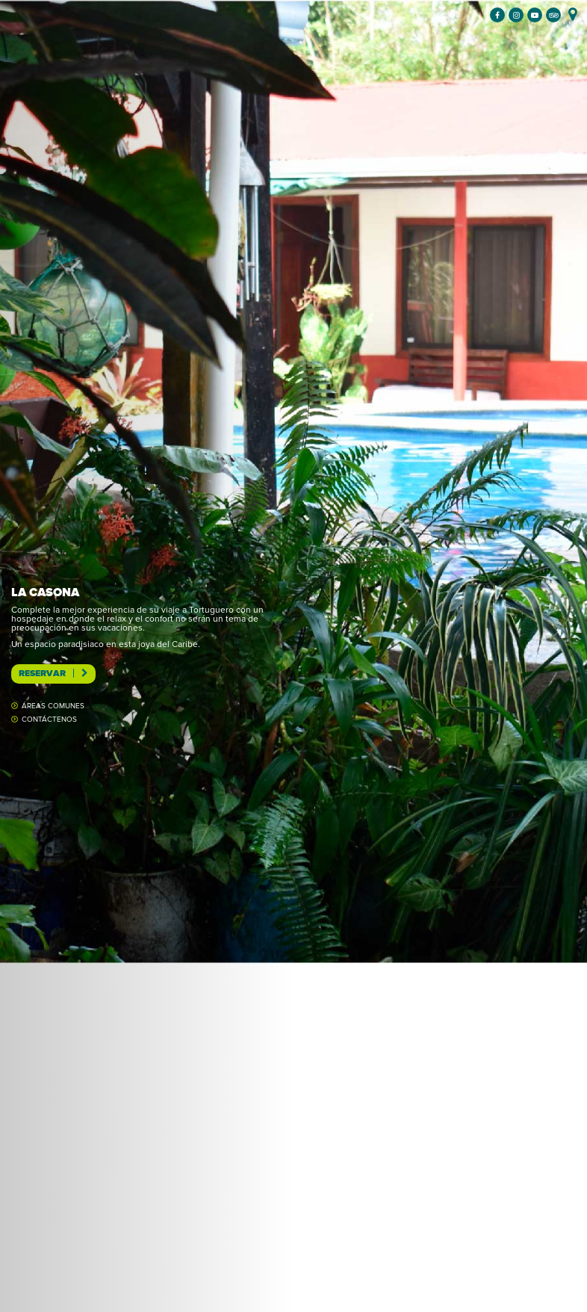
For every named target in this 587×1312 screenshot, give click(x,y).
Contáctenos (49, 719)
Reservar (53, 673)
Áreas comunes (53, 706)
